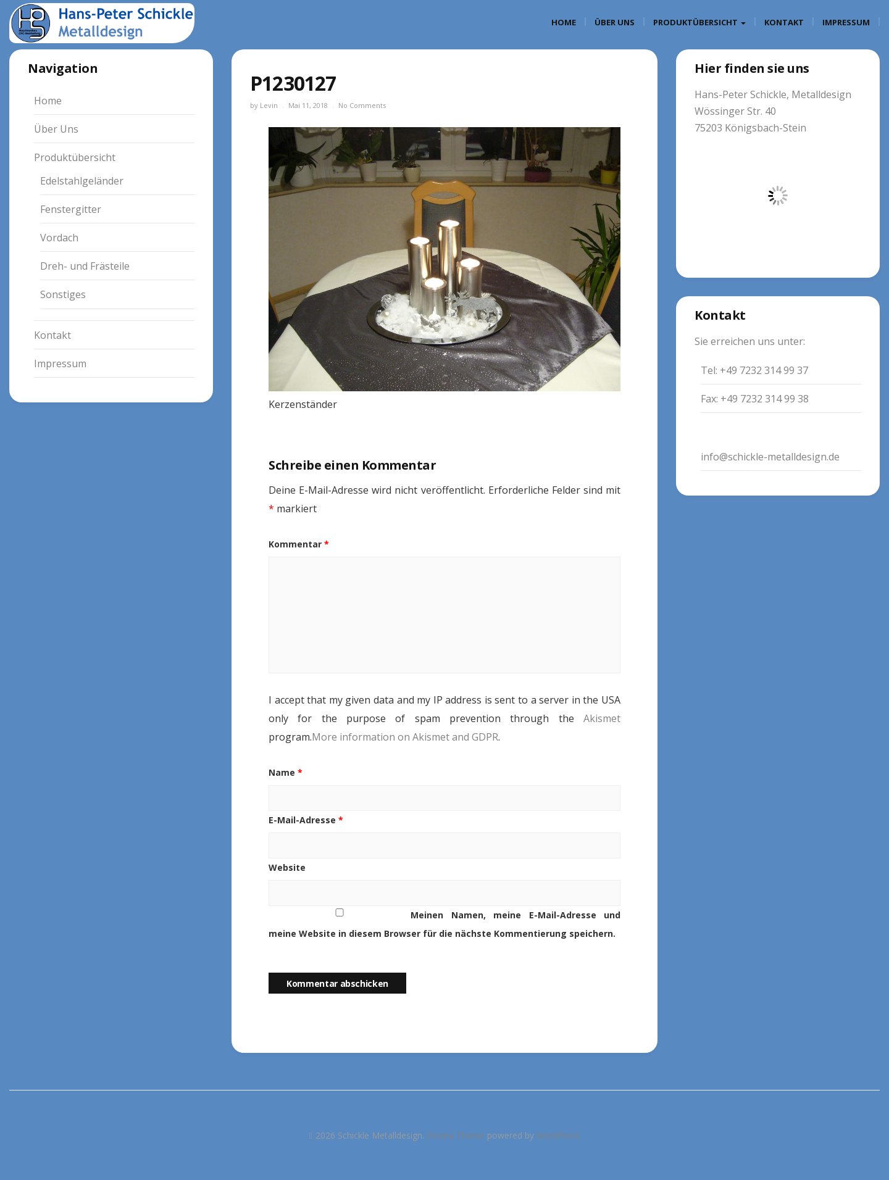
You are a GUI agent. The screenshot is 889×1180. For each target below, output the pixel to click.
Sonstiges (63, 294)
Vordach (59, 237)
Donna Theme (457, 1135)
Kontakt (784, 22)
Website (287, 867)
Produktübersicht (699, 22)
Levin (269, 105)
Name (286, 772)
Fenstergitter (70, 209)
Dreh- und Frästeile (85, 266)
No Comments (362, 105)
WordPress (558, 1135)
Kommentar (299, 544)
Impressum (846, 22)
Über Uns (615, 22)
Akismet (601, 718)
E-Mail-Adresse (306, 820)
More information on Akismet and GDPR (405, 737)
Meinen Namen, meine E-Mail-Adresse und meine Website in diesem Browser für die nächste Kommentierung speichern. (444, 924)
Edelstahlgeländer (81, 181)
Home (563, 22)
